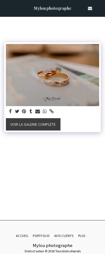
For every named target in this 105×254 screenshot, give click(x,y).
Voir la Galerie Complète (33, 124)
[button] (6, 8)
